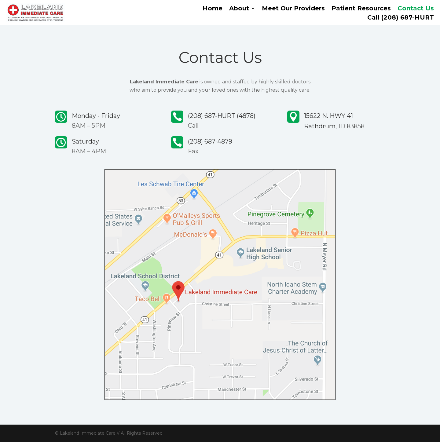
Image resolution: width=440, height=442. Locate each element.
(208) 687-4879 (210, 141)
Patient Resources (361, 9)
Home (212, 9)
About (239, 9)
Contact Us (416, 9)
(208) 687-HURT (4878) (221, 115)
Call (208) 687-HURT (400, 18)
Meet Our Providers (293, 9)
